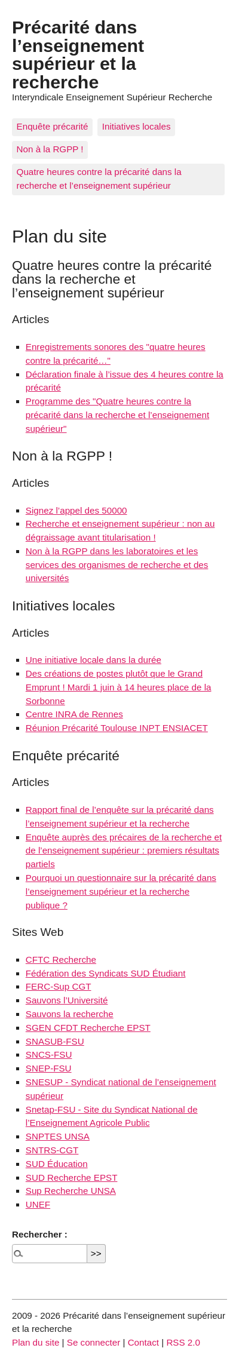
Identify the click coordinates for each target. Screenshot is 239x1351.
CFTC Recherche (61, 959)
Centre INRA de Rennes (74, 714)
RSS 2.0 (183, 1342)
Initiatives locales (136, 126)
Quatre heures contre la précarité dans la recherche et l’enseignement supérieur (99, 179)
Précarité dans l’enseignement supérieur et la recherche (78, 54)
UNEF (38, 1204)
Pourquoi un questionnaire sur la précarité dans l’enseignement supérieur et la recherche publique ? (121, 891)
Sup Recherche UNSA (71, 1191)
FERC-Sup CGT (58, 986)
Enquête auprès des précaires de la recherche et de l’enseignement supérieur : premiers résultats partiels (124, 851)
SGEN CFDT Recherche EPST (88, 1028)
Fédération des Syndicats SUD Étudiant (106, 973)
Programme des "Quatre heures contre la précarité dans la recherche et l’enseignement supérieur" (117, 415)
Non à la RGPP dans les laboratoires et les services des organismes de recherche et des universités (117, 565)
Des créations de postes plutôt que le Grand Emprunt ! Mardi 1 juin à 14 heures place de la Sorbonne (119, 687)
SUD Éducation (57, 1164)
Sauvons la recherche (70, 1014)
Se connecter (94, 1342)
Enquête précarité (52, 126)
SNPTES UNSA (58, 1136)
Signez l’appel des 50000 (76, 510)
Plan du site (35, 1342)
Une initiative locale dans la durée (93, 660)
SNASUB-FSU (55, 1041)
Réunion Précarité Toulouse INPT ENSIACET (117, 728)
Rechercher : (40, 1234)
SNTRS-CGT (52, 1150)
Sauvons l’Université (67, 1000)
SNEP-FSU (49, 1068)
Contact (143, 1342)
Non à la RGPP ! (50, 149)
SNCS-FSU (49, 1054)
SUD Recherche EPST (72, 1177)
